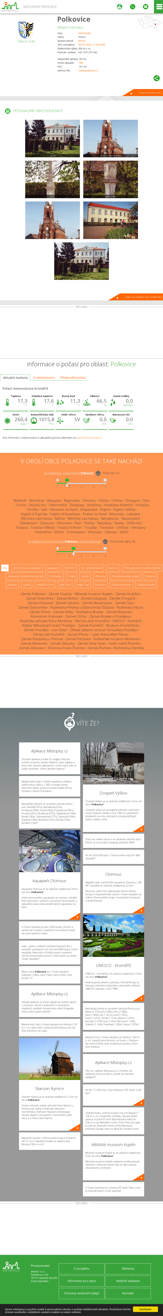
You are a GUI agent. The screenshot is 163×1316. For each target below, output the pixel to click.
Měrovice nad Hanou (36, 518)
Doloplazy (77, 505)
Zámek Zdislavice (32, 648)
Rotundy (150, 576)
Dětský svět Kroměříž (49, 634)
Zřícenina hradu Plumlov (66, 648)
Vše (5, 568)
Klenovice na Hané (64, 509)
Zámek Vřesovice (40, 603)
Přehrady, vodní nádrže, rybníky (142, 568)
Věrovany (138, 527)
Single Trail (82, 584)
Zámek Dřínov (40, 612)
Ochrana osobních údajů (81, 1293)
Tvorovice (106, 527)
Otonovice (64, 523)
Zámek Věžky (63, 612)
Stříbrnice (134, 523)
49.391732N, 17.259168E (91, 44)
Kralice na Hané (95, 514)
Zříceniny (100, 576)
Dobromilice (58, 505)
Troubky (91, 527)
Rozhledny (56, 576)
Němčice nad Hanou (83, 518)
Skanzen (113, 568)
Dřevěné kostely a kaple (126, 576)
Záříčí (124, 532)
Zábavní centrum (121, 584)
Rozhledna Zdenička (129, 648)
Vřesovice (95, 532)
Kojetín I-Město (124, 509)
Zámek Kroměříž (90, 625)
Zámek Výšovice (67, 603)
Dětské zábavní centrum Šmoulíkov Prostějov (103, 630)
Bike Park (64, 584)
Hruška (33, 509)
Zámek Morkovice (34, 643)
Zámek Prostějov (36, 630)
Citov (146, 500)
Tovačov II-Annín (69, 527)
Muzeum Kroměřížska (122, 625)
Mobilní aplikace (128, 1281)
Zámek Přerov (78, 634)
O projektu (81, 1268)
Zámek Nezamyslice (97, 603)
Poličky (89, 523)
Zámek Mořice (67, 598)
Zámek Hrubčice (128, 594)
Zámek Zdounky (62, 643)
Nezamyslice (130, 518)
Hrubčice (142, 505)
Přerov (82, 40)
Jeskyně (12, 584)
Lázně (26, 584)
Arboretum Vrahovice (47, 616)
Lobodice (133, 514)
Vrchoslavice (76, 532)
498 (81, 62)
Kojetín (105, 509)
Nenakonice (110, 518)
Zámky (85, 576)
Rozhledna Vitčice (130, 607)
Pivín (77, 523)
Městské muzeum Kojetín (94, 594)
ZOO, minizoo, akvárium (27, 568)
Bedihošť (20, 500)
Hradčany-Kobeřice (118, 505)
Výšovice (111, 532)
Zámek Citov (124, 603)
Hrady (71, 576)
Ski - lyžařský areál (91, 568)
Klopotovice (88, 509)
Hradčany (94, 505)
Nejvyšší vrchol (44, 584)
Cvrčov (21, 505)
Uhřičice (122, 527)
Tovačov (22, 527)
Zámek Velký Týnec (91, 643)
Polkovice (73, 19)
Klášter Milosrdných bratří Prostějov (48, 625)
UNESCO (69, 568)
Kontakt (128, 1293)
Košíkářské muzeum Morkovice (117, 639)
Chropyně (132, 500)
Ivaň (44, 509)
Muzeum (100, 584)
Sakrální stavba (146, 584)
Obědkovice (28, 523)
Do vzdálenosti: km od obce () (64, 541)
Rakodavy (104, 523)
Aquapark (52, 568)
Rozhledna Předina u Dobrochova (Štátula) (82, 607)
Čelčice (103, 500)
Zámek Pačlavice (78, 639)
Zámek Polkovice (33, 594)
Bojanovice (72, 500)
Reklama (128, 1268)
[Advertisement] (81, 333)
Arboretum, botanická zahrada (26, 576)
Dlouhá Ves (37, 505)
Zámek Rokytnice (119, 612)
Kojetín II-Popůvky (34, 514)
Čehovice (89, 500)
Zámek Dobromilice (33, 607)
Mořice (60, 518)
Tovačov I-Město (43, 527)
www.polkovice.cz (88, 70)
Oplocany (47, 523)
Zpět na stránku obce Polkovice (143, 297)
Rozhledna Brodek (89, 612)
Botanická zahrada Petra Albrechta (46, 621)
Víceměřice (43, 532)
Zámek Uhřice (76, 616)
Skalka (119, 523)
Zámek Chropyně (122, 598)
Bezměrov (36, 500)
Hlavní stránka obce (150, 92)
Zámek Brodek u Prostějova (110, 616)
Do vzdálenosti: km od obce (69, 473)
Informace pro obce (81, 1281)
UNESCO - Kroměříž (126, 621)
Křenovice (116, 514)
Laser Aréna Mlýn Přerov (109, 634)
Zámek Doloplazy (94, 598)
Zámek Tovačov (60, 594)
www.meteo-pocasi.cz (89, 438)
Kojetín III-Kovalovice (65, 514)
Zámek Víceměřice (40, 598)
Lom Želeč (59, 630)
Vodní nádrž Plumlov (124, 643)
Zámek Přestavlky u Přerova (42, 639)
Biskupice (54, 500)
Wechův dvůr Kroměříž (92, 621)
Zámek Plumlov (99, 648)
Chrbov (117, 500)
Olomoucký (84, 33)
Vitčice (59, 532)
